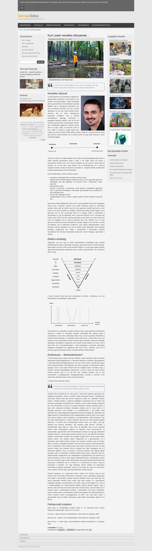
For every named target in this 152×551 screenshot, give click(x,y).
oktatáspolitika (37, 131)
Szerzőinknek (25, 25)
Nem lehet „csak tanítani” (118, 112)
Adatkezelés (69, 25)
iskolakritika (41, 124)
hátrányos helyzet (27, 124)
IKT (36, 124)
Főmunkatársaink (53, 25)
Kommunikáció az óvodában (119, 40)
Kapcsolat (38, 25)
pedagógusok (26, 133)
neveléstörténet (27, 131)
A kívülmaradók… (115, 58)
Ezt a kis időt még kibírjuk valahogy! (121, 78)
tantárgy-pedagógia (35, 135)
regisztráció (61, 530)
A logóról (22, 541)
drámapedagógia (38, 122)
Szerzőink (25, 47)
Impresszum (24, 535)
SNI (37, 133)
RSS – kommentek (28, 43)
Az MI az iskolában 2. (116, 96)
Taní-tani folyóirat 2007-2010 (31, 53)
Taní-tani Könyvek (27, 50)
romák (33, 133)
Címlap (21, 29)
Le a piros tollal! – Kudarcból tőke (120, 130)
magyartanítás (39, 127)
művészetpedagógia (30, 129)
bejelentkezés (70, 530)
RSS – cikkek (26, 40)
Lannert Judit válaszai (117, 163)
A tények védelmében (116, 166)
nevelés (40, 129)
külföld (31, 127)
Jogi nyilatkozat (25, 538)
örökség (32, 137)
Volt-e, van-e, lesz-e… (117, 178)
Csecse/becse (83, 25)
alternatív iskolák (26, 122)
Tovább (43, 140)
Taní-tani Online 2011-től (29, 56)
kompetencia (24, 127)
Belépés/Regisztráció (101, 25)
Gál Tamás (59, 527)
